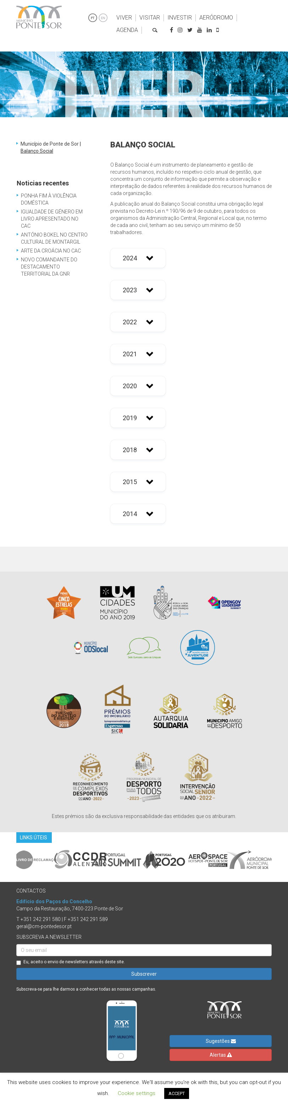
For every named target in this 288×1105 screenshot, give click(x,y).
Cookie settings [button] (136, 1093)
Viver (124, 17)
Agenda (127, 30)
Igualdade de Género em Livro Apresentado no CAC (52, 219)
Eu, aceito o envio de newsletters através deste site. (70, 962)
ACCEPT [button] (176, 1093)
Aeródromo (216, 17)
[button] (138, 258)
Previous (11, 859)
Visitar (149, 17)
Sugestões (221, 1041)
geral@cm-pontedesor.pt (44, 926)
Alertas (221, 1055)
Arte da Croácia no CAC (51, 251)
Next (277, 859)
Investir (179, 17)
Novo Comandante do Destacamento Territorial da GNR (49, 267)
